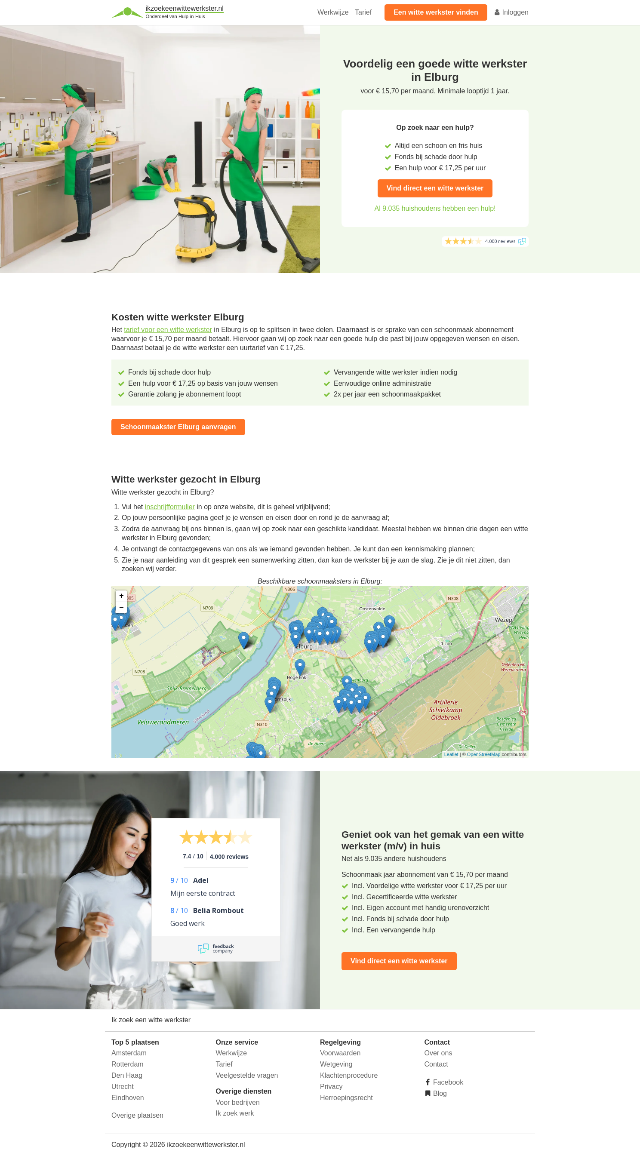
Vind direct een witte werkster (435, 188)
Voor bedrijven (238, 1102)
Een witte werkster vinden (436, 12)
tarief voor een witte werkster (168, 329)
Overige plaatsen (137, 1115)
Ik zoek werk (235, 1113)
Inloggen (511, 12)
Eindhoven (127, 1097)
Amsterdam (129, 1053)
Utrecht (122, 1086)
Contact (436, 1064)
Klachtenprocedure (349, 1075)
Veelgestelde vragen (247, 1075)
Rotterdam (127, 1064)
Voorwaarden (340, 1053)
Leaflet (451, 754)
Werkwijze (333, 12)
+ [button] (121, 596)
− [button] (121, 608)
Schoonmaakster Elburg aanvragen (178, 426)
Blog (439, 1093)
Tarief (363, 12)
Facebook (447, 1082)
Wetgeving (336, 1064)
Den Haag (126, 1075)
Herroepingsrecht (346, 1097)
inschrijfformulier (170, 506)
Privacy (331, 1086)
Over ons (438, 1053)
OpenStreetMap (484, 754)
